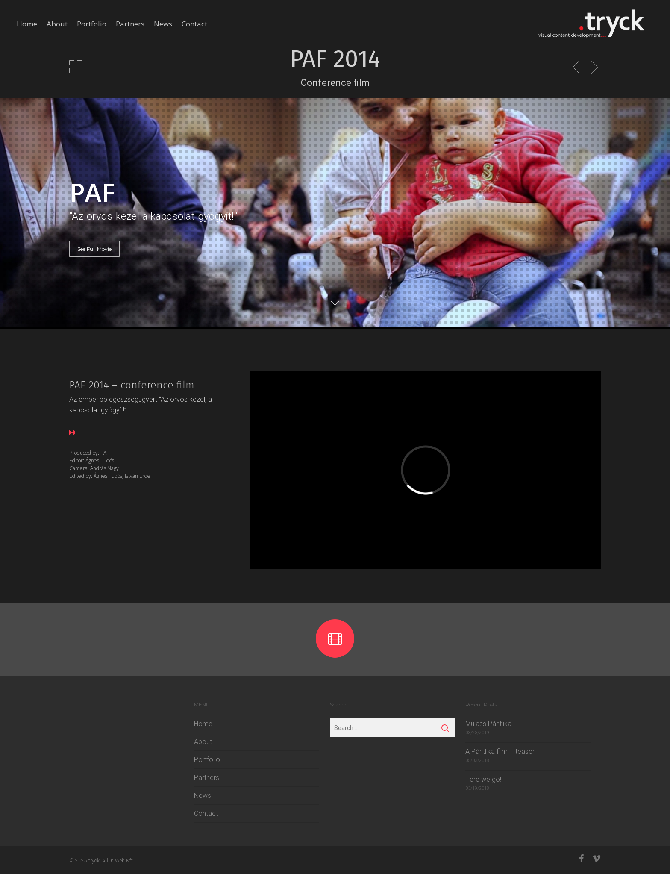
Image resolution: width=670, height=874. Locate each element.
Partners (130, 23)
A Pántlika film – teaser (500, 751)
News (163, 23)
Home (27, 23)
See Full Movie (94, 249)
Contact (194, 23)
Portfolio (91, 23)
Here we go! (483, 779)
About (57, 23)
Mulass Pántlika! (489, 724)
